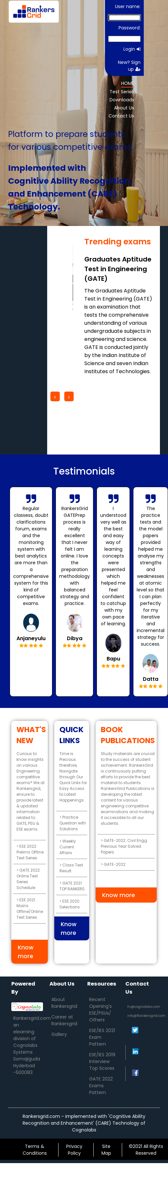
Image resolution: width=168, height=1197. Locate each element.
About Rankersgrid (64, 1002)
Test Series (122, 91)
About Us (124, 108)
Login (132, 49)
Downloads (122, 100)
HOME (127, 83)
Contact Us (121, 116)
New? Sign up (129, 65)
